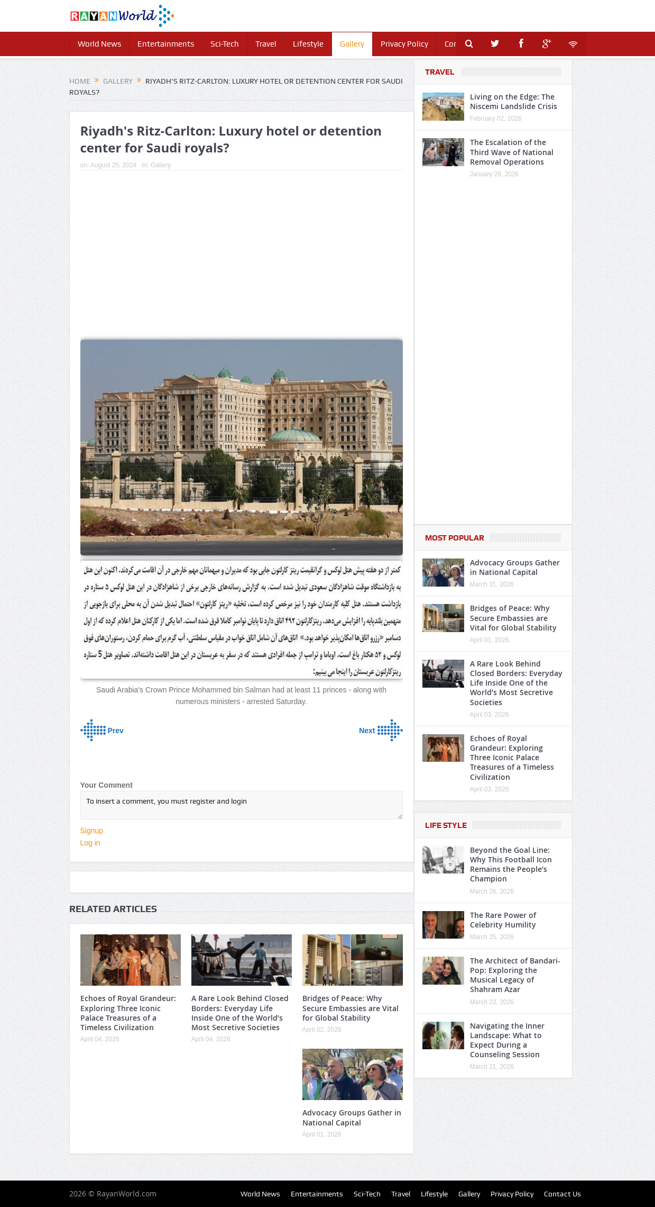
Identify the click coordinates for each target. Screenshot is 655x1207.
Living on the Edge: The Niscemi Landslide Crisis (513, 101)
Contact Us (562, 1194)
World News (99, 44)
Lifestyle (308, 44)
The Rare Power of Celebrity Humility (503, 920)
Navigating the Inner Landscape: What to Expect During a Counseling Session (507, 1040)
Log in (90, 843)
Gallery (352, 44)
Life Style (446, 825)
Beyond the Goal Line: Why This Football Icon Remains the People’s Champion (511, 864)
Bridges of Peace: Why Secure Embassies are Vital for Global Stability (350, 1007)
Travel (265, 44)
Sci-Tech (224, 44)
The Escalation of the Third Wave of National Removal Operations (511, 151)
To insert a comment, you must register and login (241, 805)
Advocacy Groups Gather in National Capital (351, 1117)
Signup (92, 830)
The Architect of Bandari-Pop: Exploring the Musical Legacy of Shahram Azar (515, 975)
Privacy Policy (404, 44)
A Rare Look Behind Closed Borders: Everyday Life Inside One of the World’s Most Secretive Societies (240, 1012)
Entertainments (165, 44)
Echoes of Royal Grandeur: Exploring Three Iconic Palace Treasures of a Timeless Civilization (128, 1012)
